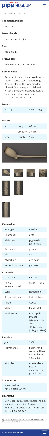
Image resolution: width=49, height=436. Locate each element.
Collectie (12, 13)
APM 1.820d (22, 13)
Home (4, 13)
